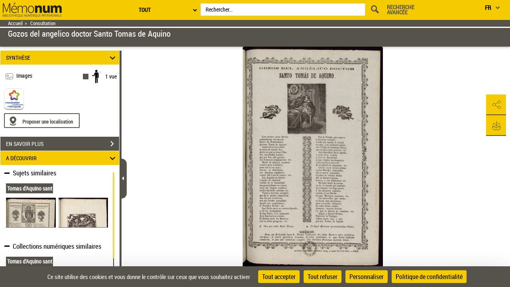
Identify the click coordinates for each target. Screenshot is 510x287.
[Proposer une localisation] (42, 120)
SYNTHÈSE (62, 58)
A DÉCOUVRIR (62, 158)
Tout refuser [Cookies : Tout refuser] (322, 276)
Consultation (42, 23)
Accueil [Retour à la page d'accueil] (15, 23)
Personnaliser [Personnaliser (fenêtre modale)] (366, 276)
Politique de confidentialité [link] (429, 276)
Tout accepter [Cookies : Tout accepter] (279, 276)
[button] (496, 104)
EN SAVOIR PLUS (62, 143)
